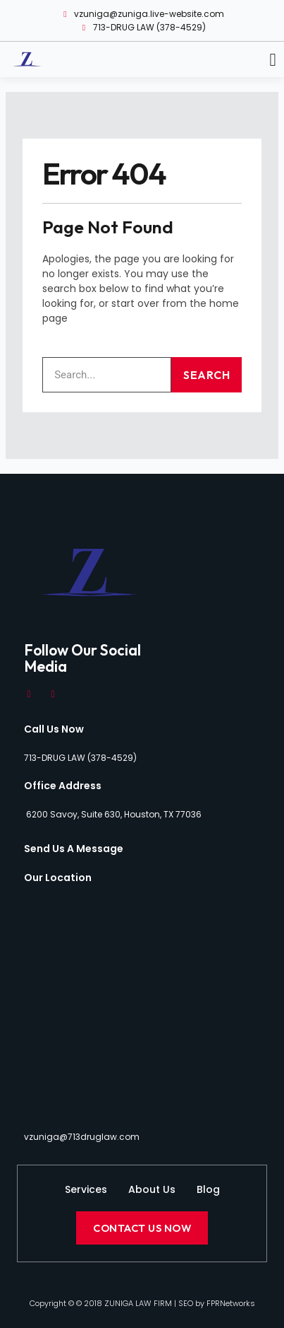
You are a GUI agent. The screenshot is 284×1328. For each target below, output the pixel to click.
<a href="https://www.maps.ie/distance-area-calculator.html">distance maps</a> (142, 1005)
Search (206, 375)
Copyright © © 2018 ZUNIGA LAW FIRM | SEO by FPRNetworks (142, 1303)
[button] (272, 60)
